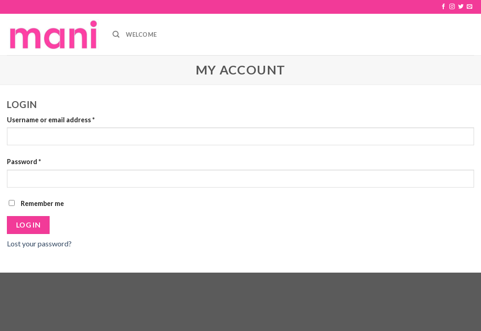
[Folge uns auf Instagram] (452, 7)
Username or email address (51, 120)
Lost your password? (39, 243)
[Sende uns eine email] (469, 7)
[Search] (116, 34)
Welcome (141, 34)
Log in (28, 225)
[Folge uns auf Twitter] (461, 7)
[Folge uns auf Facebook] (443, 7)
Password (24, 162)
